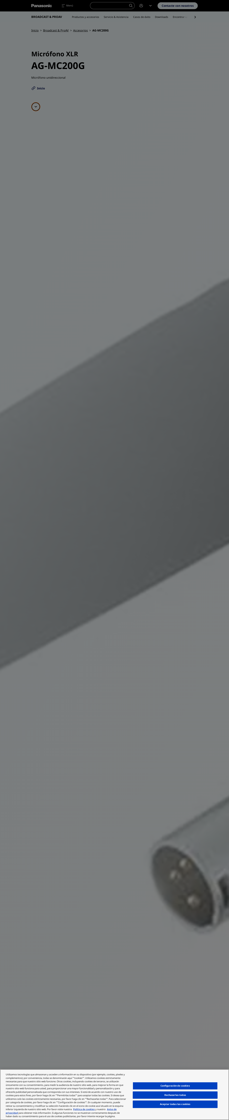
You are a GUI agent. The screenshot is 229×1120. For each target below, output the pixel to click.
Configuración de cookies (175, 1085)
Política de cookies (84, 1109)
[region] (114, 1094)
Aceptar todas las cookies (175, 1104)
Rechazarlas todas (175, 1095)
